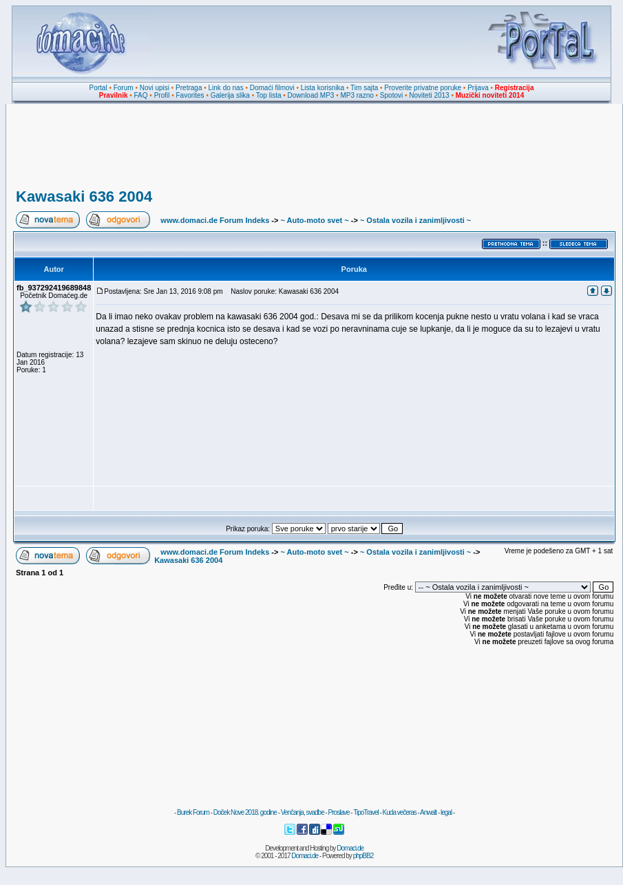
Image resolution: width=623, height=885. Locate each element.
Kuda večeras (399, 812)
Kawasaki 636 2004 (84, 196)
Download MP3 (311, 95)
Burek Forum (193, 812)
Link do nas (226, 88)
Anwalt (428, 812)
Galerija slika (230, 95)
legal (446, 812)
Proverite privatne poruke (422, 88)
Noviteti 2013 (429, 95)
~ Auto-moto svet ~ (314, 220)
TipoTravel (366, 812)
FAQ (141, 95)
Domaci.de (350, 848)
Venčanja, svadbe (302, 812)
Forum (124, 88)
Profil (162, 95)
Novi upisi (154, 88)
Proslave (339, 812)
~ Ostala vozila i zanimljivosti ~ (415, 220)
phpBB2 (363, 856)
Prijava (478, 88)
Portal (98, 88)
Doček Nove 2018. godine (245, 812)
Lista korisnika (322, 88)
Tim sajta (364, 88)
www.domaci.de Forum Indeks (214, 220)
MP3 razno (356, 95)
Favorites (190, 95)
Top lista (269, 95)
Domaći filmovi (272, 88)
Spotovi (391, 95)
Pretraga (189, 88)
